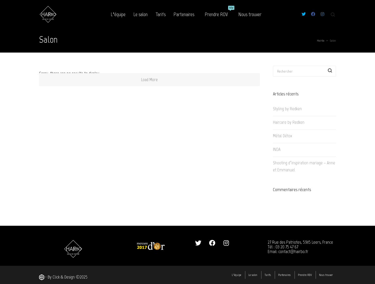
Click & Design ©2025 (70, 277)
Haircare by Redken (288, 122)
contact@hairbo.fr (293, 251)
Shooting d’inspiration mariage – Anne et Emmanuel (304, 166)
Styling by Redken (287, 109)
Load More (149, 79)
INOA (276, 149)
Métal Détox (282, 136)
